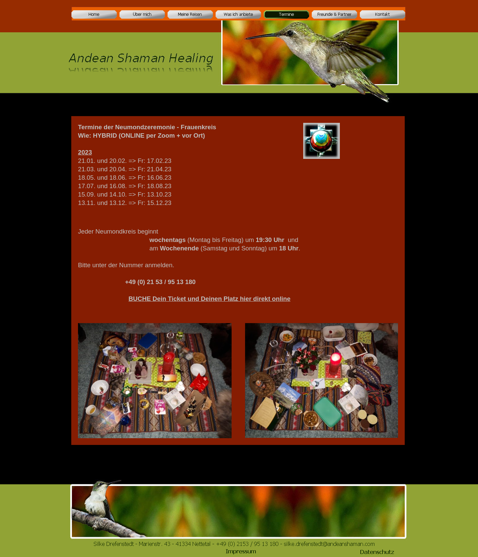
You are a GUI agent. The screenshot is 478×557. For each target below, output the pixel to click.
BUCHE (209, 298)
